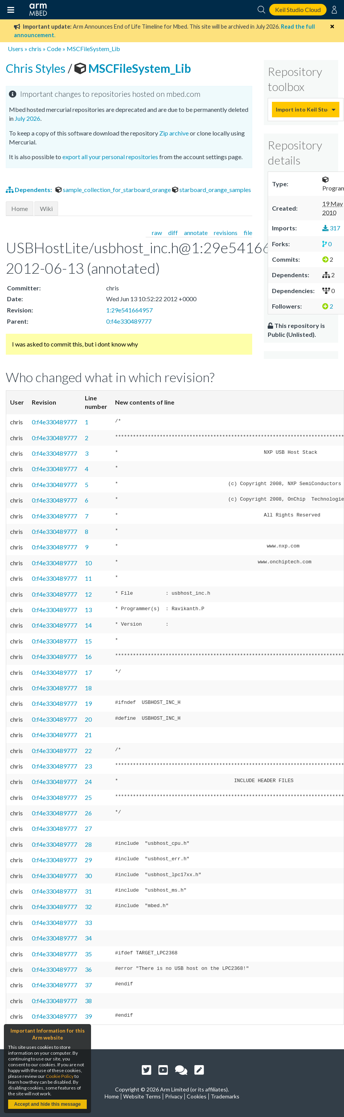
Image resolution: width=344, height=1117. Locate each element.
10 (88, 562)
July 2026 (27, 118)
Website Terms (142, 1096)
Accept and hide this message (47, 1104)
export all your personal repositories (110, 156)
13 (88, 609)
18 (88, 687)
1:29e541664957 (129, 310)
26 (88, 813)
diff (173, 232)
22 (88, 750)
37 (88, 984)
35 (88, 953)
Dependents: (29, 189)
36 (88, 969)
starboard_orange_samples (211, 189)
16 (88, 656)
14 (88, 625)
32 (88, 906)
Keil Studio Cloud (298, 9)
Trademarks (225, 1096)
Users (15, 48)
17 (88, 672)
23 (88, 766)
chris (35, 48)
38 (88, 1000)
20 (88, 719)
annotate (196, 232)
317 (331, 228)
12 (88, 594)
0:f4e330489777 (128, 321)
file (248, 232)
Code (54, 48)
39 (88, 1016)
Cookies (196, 1096)
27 (88, 828)
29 (88, 859)
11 (88, 578)
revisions (225, 232)
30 (88, 875)
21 (88, 734)
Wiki (46, 208)
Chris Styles (37, 68)
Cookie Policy (60, 1076)
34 (88, 938)
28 (88, 844)
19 (88, 703)
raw (157, 232)
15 (88, 641)
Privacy (173, 1096)
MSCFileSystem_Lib (93, 48)
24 (88, 781)
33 (88, 922)
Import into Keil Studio (302, 109)
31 (88, 891)
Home (19, 208)
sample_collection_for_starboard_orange (113, 189)
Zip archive (174, 133)
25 (88, 797)
